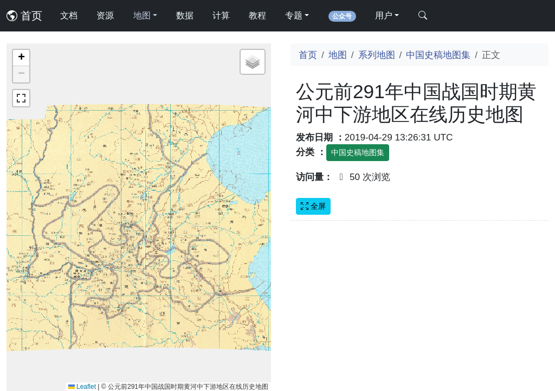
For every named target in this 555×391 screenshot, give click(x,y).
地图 (337, 54)
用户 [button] (383, 15)
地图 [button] (142, 15)
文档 (69, 15)
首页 (24, 16)
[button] (21, 58)
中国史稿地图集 (438, 54)
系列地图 (376, 54)
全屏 (313, 206)
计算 (221, 15)
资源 (105, 15)
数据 (184, 15)
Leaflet (82, 386)
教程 (257, 15)
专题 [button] (293, 15)
